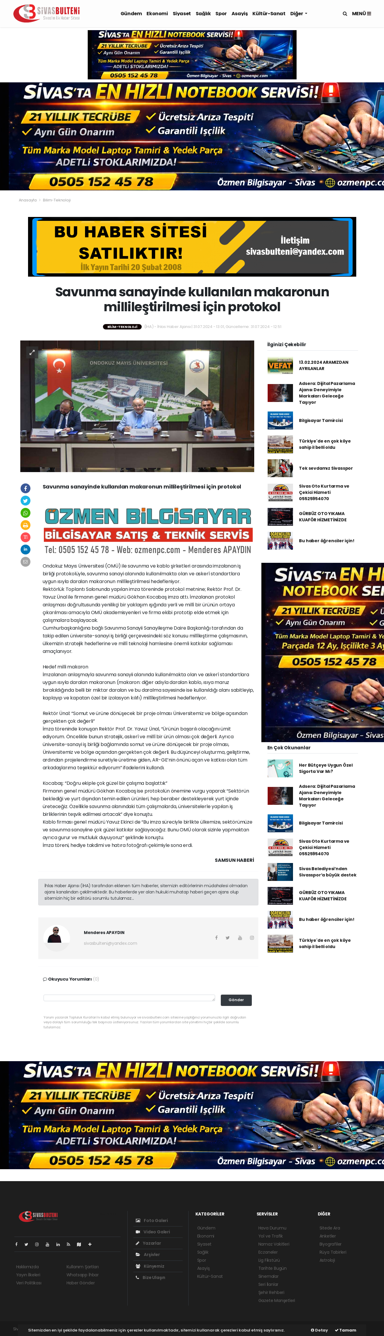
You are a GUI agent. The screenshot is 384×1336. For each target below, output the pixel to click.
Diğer (297, 13)
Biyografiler (331, 1244)
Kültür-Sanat (268, 13)
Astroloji (327, 1260)
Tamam (345, 1330)
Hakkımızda (27, 1267)
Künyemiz (150, 1266)
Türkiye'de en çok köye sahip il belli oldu (325, 444)
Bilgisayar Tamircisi (321, 420)
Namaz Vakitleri (273, 1244)
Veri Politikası (28, 1283)
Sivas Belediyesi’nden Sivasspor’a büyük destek (327, 872)
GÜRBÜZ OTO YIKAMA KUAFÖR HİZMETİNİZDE (322, 517)
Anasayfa (28, 200)
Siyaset (182, 13)
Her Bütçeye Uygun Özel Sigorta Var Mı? (326, 768)
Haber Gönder (81, 1283)
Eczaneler (268, 1252)
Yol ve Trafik (270, 1236)
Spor (220, 13)
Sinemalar (268, 1276)
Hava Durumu (272, 1228)
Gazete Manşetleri (276, 1300)
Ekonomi (157, 13)
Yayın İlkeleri (28, 1275)
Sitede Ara (330, 1228)
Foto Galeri (152, 1220)
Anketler (328, 1236)
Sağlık (203, 13)
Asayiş (240, 13)
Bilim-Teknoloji (56, 200)
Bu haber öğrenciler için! (326, 541)
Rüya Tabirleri (333, 1252)
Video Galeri (153, 1232)
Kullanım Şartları (83, 1267)
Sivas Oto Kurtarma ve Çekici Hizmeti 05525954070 (324, 492)
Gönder (236, 999)
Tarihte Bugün (272, 1268)
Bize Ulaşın (151, 1277)
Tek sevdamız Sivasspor (326, 468)
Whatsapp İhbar (83, 1275)
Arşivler (148, 1255)
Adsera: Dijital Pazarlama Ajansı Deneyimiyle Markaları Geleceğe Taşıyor (327, 392)
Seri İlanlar (268, 1284)
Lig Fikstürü (269, 1260)
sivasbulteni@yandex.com (110, 943)
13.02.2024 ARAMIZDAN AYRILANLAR (323, 365)
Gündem (131, 13)
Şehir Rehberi (271, 1292)
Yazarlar (148, 1243)
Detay (319, 1330)
